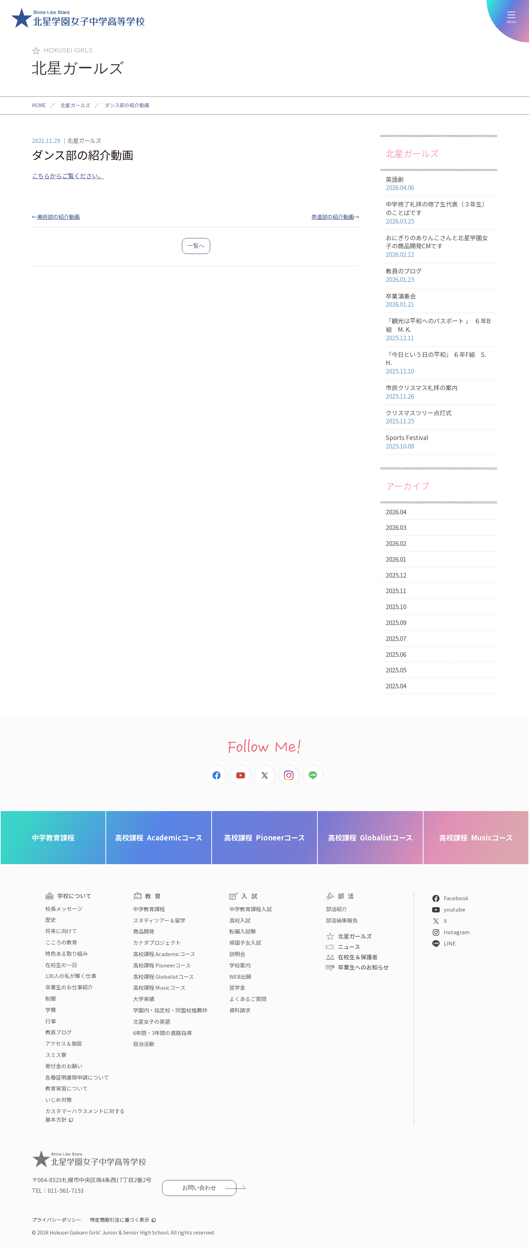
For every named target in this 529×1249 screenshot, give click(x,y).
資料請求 (240, 1010)
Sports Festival (439, 442)
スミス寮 (56, 1054)
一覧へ (196, 245)
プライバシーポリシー (56, 1219)
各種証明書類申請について (77, 1077)
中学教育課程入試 (250, 909)
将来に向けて (61, 931)
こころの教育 (61, 942)
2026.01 (396, 559)
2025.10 (396, 606)
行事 (50, 1021)
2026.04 (396, 511)
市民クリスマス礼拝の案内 (439, 392)
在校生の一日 (61, 964)
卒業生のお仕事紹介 (69, 987)
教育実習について (66, 1088)
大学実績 (143, 998)
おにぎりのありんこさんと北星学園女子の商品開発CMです (439, 246)
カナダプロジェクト (157, 942)
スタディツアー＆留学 (159, 920)
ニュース (349, 946)
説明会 (237, 954)
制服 (50, 998)
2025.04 (396, 685)
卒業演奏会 (439, 300)
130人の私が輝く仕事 (70, 975)
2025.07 (396, 638)
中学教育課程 (53, 837)
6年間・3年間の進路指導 (162, 1032)
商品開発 (143, 931)
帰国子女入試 (245, 942)
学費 (50, 1009)
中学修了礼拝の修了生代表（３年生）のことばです (439, 213)
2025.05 (396, 669)
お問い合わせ (199, 1187)
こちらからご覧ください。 (68, 175)
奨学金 (237, 987)
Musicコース (476, 837)
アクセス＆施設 (63, 1043)
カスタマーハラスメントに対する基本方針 (85, 1115)
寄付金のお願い (63, 1066)
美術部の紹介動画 (58, 216)
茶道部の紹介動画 (332, 216)
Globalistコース (370, 837)
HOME (39, 105)
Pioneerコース (264, 837)
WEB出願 (240, 976)
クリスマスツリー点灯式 (439, 417)
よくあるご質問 (247, 998)
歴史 (50, 919)
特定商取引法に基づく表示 (119, 1219)
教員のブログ (439, 275)
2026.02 (396, 543)
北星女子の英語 (151, 1021)
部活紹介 (336, 909)
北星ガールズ (75, 105)
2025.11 (396, 590)
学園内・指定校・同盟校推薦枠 (170, 1010)
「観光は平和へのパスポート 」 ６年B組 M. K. (439, 329)
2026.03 (396, 527)
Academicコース (158, 837)
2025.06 (396, 654)
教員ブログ (58, 1032)
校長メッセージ (63, 908)
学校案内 (240, 965)
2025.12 (396, 575)
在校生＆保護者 (358, 957)
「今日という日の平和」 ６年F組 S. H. (439, 363)
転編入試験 (242, 931)
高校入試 (240, 920)
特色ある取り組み (66, 953)
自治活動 (143, 1043)
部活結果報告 (342, 920)
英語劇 (439, 184)
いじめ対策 (58, 1099)
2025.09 (396, 622)
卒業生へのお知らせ (363, 967)
